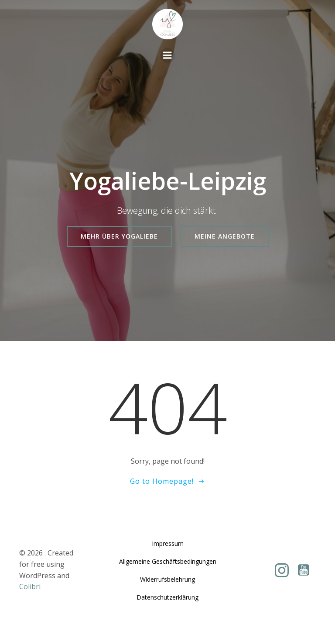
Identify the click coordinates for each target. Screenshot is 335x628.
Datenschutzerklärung (167, 597)
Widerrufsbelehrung (167, 579)
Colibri (30, 586)
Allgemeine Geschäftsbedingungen (167, 561)
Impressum (168, 543)
